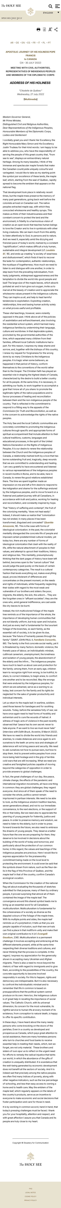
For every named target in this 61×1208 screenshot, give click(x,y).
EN (23, 42)
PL (44, 42)
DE (17, 42)
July (20, 18)
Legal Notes (30, 1193)
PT (49, 42)
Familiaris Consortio (45, 639)
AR (11, 42)
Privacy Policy (30, 1200)
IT (39, 42)
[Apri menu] (57, 6)
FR (34, 42)
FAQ (30, 1189)
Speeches (6, 18)
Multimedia (31, 99)
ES (28, 42)
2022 (14, 18)
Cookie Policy (30, 1196)
